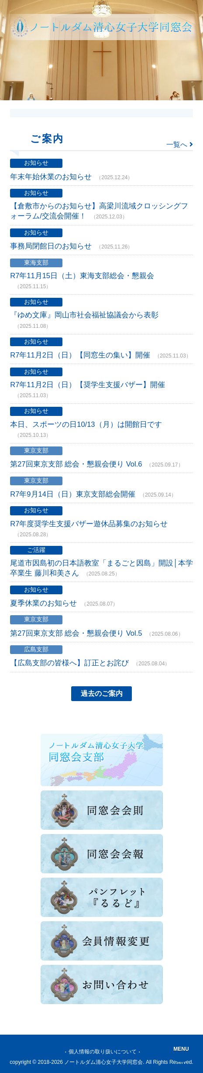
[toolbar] (101, 50)
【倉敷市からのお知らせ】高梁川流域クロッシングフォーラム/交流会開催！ (99, 211)
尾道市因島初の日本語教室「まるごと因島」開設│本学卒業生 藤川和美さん (101, 568)
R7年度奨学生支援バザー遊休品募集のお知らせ (89, 529)
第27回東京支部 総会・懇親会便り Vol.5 (96, 633)
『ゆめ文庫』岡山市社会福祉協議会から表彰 (84, 320)
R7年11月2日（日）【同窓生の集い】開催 (100, 355)
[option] (101, 50)
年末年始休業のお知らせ (71, 177)
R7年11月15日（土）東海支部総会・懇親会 (82, 281)
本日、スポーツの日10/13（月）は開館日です (86, 429)
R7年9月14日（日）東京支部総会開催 (93, 494)
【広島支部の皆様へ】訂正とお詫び (90, 663)
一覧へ (179, 144)
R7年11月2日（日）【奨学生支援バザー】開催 (87, 390)
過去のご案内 (102, 693)
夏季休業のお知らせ (64, 603)
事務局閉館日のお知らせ (71, 246)
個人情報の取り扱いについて (103, 1052)
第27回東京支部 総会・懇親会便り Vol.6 (96, 464)
